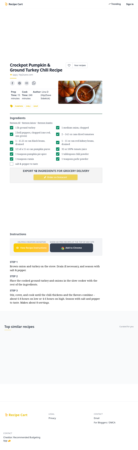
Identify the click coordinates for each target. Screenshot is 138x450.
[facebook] (12, 83)
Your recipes (80, 65)
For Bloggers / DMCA (104, 422)
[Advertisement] (69, 34)
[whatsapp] (33, 83)
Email (97, 418)
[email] (26, 83)
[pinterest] (19, 83)
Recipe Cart (18, 415)
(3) (16, 75)
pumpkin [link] (19, 106)
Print (95, 65)
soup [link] (36, 106)
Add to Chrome (71, 248)
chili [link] (28, 106)
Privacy (52, 418)
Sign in (130, 4)
